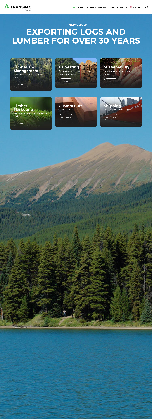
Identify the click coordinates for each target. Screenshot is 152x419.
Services (102, 7)
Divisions (91, 7)
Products (113, 7)
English (135, 7)
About (81, 7)
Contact (124, 7)
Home (73, 7)
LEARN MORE (21, 85)
